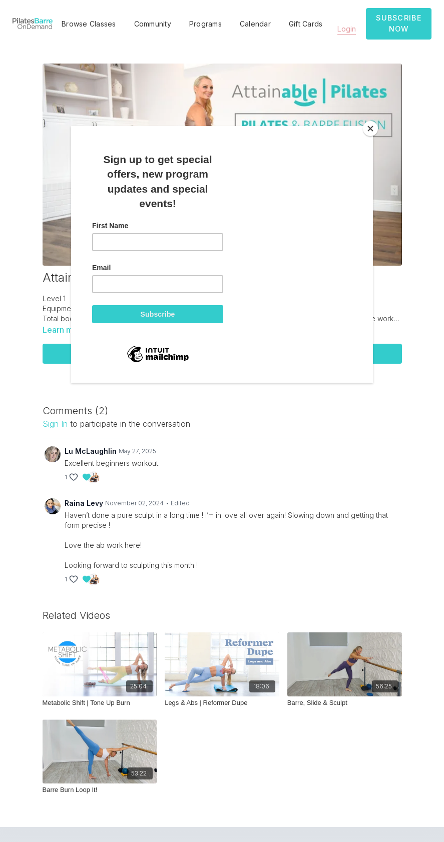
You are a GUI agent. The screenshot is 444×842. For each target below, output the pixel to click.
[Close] (370, 128)
